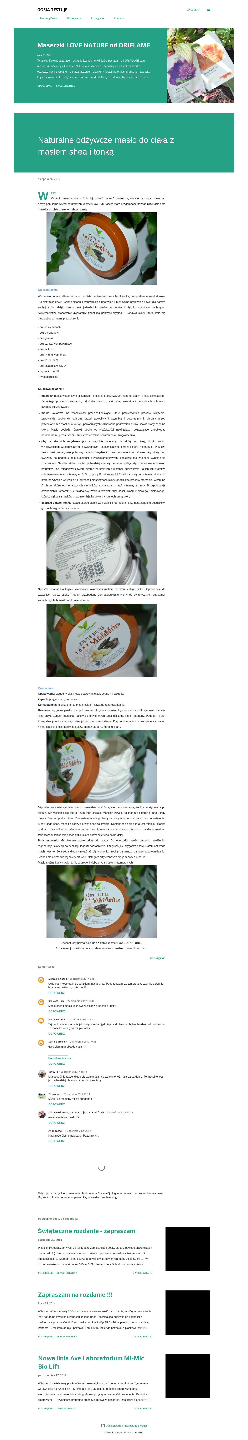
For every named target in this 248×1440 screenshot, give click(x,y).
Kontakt (117, 18)
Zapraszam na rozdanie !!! (75, 1294)
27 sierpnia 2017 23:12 (81, 1019)
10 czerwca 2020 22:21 (78, 1130)
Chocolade (54, 1094)
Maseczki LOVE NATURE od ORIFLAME (93, 45)
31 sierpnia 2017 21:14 (77, 1094)
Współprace (72, 18)
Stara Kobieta (56, 1019)
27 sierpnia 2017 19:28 (80, 1001)
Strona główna (46, 18)
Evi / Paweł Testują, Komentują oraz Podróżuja (76, 1112)
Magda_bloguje (57, 978)
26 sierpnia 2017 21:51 (83, 978)
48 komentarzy (66, 1273)
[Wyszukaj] (193, 10)
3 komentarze (65, 86)
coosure (53, 1071)
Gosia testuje (52, 9)
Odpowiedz (56, 993)
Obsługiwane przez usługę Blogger (124, 1425)
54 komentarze (66, 1336)
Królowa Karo (56, 1001)
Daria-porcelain (57, 1041)
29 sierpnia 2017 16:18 (74, 1071)
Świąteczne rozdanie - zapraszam (86, 1230)
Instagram (95, 18)
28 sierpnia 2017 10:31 (83, 1041)
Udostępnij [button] (45, 86)
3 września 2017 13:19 (120, 1112)
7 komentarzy (66, 1408)
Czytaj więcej (142, 1273)
